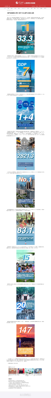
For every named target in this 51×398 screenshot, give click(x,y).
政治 (18, 8)
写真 (31, 8)
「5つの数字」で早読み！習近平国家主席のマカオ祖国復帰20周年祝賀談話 (18, 382)
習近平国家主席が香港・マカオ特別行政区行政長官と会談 (16, 380)
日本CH (45, 8)
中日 (37, 8)
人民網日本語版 (8, 10)
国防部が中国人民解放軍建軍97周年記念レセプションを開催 (12, 375)
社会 (15, 8)
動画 (34, 8)
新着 (8, 8)
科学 (28, 8)
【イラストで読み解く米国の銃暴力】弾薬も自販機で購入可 (38, 375)
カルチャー (23, 8)
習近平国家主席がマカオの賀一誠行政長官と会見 (15, 388)
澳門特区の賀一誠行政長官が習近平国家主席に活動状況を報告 (16, 381)
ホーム (5, 8)
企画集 (41, 8)
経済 (11, 8)
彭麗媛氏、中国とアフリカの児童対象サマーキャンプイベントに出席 (29, 375)
